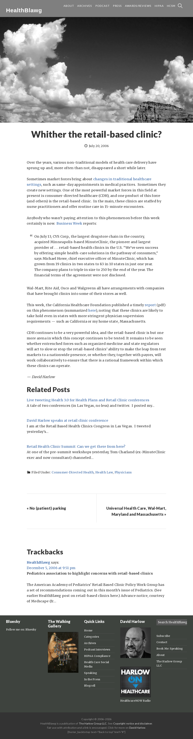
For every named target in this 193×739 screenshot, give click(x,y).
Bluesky (30, 629)
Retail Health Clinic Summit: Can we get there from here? (76, 446)
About (160, 655)
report (150, 305)
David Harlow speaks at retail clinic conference (67, 420)
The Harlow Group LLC (93, 723)
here (92, 310)
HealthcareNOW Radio (135, 700)
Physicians (123, 472)
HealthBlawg (24, 10)
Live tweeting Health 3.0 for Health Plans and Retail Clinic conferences (88, 400)
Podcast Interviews (97, 649)
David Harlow (137, 727)
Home (88, 630)
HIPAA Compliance (97, 656)
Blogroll (89, 685)
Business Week (69, 223)
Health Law (104, 472)
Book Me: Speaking (169, 648)
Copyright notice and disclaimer (132, 723)
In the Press (92, 679)
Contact (161, 642)
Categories (91, 636)
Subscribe (163, 636)
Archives (90, 643)
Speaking (90, 673)
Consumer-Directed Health (73, 472)
